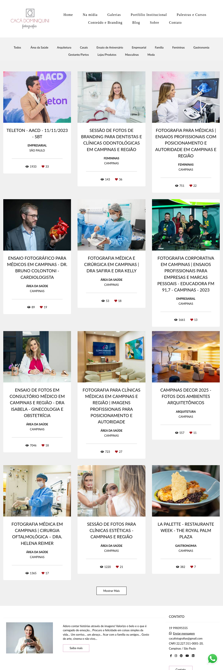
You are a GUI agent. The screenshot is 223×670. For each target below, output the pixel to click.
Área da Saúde (39, 47)
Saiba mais (76, 648)
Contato (175, 22)
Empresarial (139, 47)
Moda (151, 54)
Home (68, 15)
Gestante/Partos (78, 54)
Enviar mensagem (184, 633)
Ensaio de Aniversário (109, 47)
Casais (84, 47)
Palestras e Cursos (191, 15)
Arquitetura (64, 47)
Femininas (178, 47)
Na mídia (90, 15)
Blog (136, 22)
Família (159, 47)
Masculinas (132, 54)
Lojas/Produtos (107, 54)
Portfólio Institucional (149, 15)
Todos (17, 47)
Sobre (154, 22)
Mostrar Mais (111, 591)
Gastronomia (201, 47)
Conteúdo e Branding (105, 22)
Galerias (114, 15)
